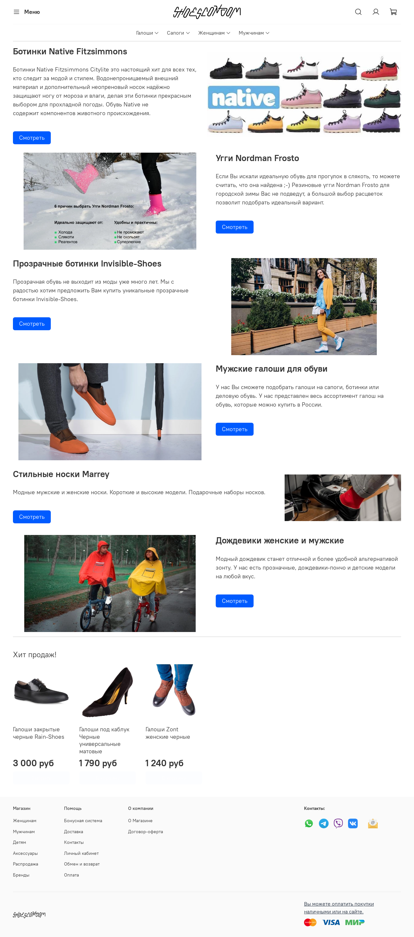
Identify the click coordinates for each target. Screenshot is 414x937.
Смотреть (32, 137)
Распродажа (25, 864)
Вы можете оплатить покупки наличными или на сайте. (339, 907)
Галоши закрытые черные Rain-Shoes (38, 732)
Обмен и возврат (82, 864)
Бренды (21, 875)
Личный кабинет (81, 853)
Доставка (73, 831)
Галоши (147, 32)
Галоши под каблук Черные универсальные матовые (104, 740)
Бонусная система (83, 820)
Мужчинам (254, 32)
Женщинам (214, 32)
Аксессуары (25, 853)
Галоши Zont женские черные (168, 732)
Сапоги (178, 32)
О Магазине (140, 820)
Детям (19, 842)
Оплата (71, 875)
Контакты (74, 842)
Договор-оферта (145, 831)
